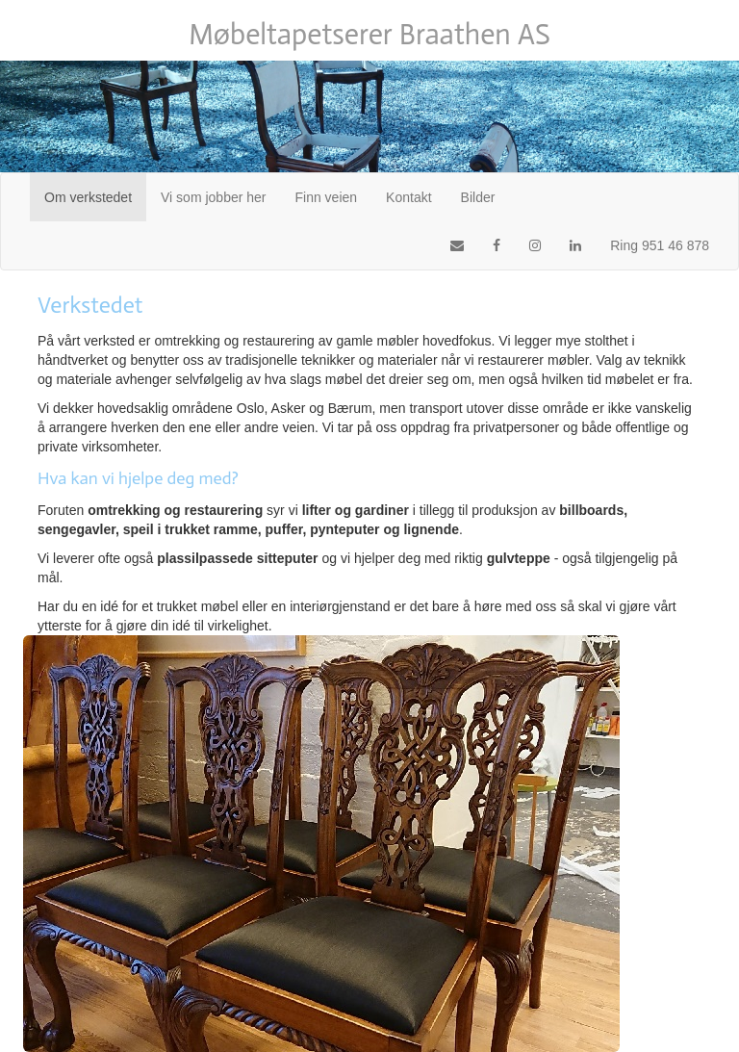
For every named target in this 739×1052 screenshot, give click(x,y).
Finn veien (326, 197)
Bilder (478, 197)
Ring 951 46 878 (659, 245)
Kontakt (408, 197)
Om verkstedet (95, 196)
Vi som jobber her (213, 197)
